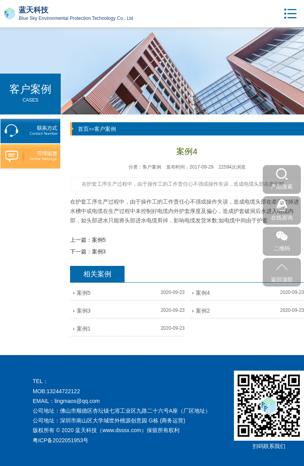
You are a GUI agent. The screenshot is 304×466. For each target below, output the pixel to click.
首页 (83, 129)
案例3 (99, 251)
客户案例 (105, 129)
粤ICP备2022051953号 (60, 440)
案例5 (99, 240)
